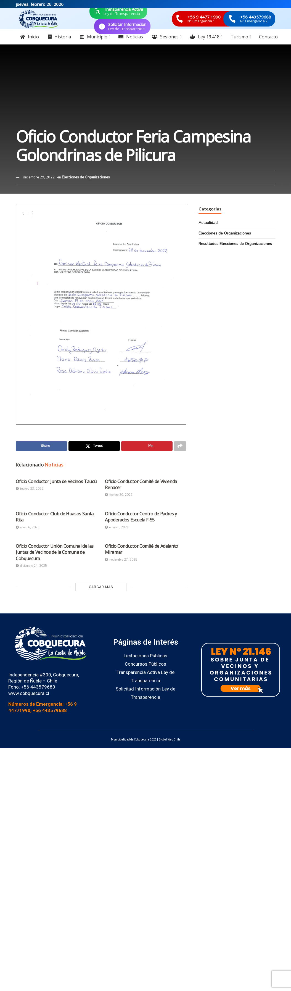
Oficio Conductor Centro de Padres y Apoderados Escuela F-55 (141, 518)
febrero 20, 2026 (119, 496)
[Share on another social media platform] (180, 446)
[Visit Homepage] (38, 18)
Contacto (268, 37)
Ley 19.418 (204, 37)
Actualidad (208, 222)
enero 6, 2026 (27, 528)
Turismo (239, 37)
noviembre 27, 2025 (121, 561)
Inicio (29, 37)
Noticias (130, 37)
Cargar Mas (101, 588)
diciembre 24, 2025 (31, 567)
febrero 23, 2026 (29, 490)
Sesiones (165, 37)
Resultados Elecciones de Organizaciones (235, 243)
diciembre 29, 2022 (39, 177)
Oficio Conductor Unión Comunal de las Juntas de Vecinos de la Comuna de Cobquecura (55, 553)
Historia (59, 37)
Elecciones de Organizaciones (86, 177)
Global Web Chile (169, 740)
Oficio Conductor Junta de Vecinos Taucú (56, 482)
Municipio (93, 37)
